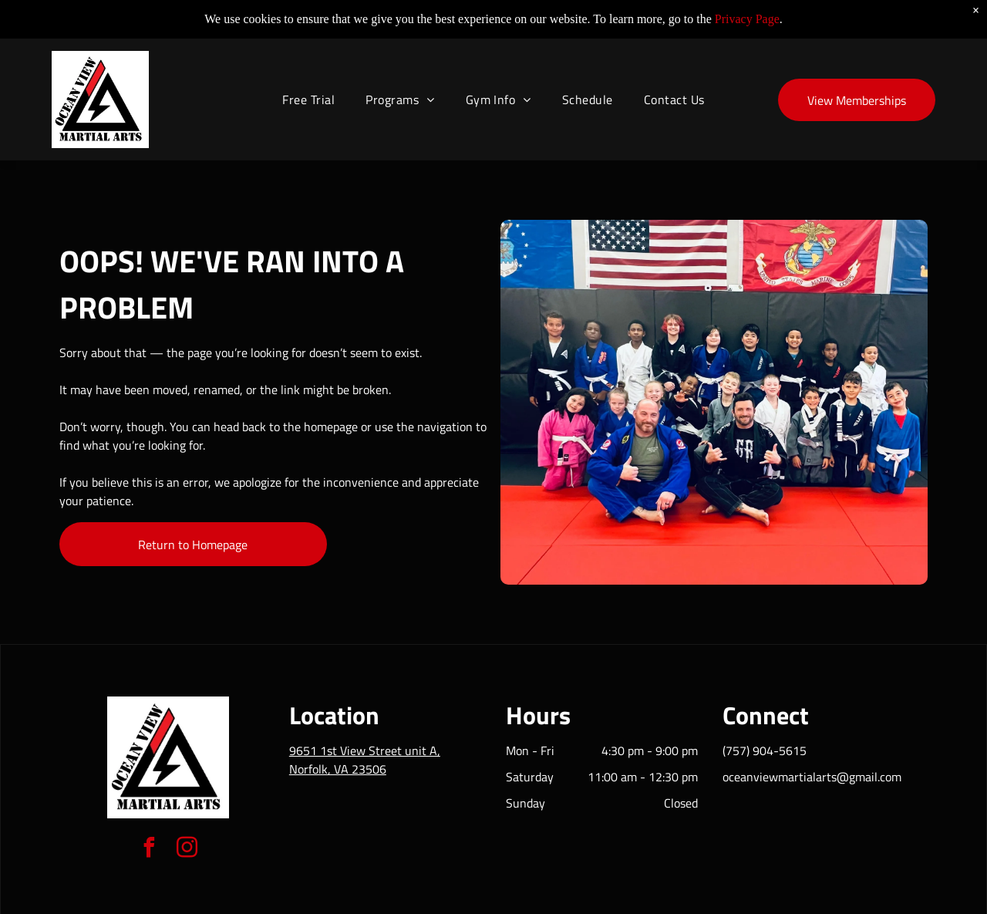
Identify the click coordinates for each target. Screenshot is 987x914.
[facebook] (150, 849)
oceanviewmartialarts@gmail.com (812, 776)
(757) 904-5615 (765, 750)
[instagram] (187, 849)
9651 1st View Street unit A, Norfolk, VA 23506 (364, 759)
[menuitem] (308, 88)
